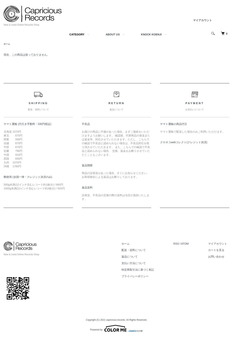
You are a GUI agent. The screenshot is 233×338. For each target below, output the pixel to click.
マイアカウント (202, 20)
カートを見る (218, 250)
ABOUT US (113, 34)
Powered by (116, 328)
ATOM (189, 244)
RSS (180, 244)
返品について (136, 257)
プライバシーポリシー (141, 276)
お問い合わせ (218, 257)
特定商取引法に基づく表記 (144, 270)
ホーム (7, 44)
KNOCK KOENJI (151, 34)
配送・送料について (140, 250)
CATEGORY (76, 34)
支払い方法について (140, 263)
